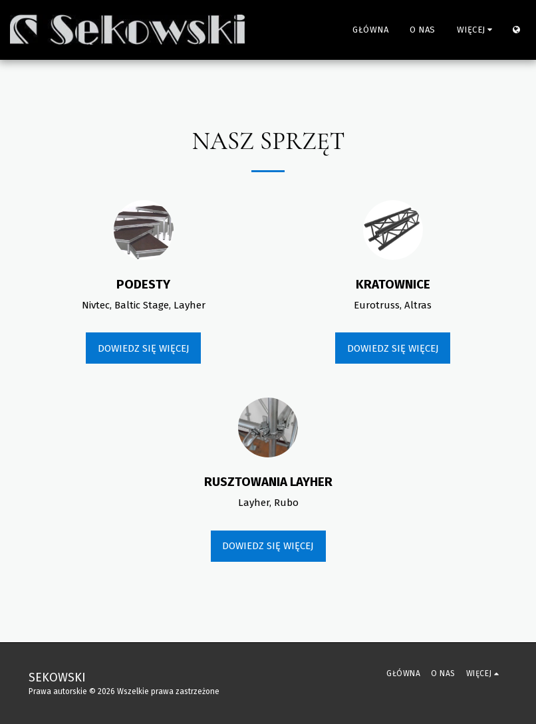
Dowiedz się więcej (144, 348)
